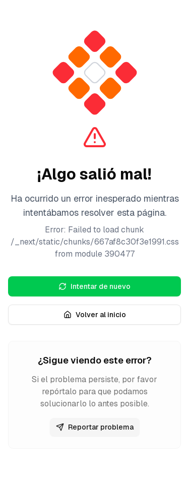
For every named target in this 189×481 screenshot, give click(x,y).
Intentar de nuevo (94, 286)
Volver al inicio (95, 314)
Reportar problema (95, 427)
